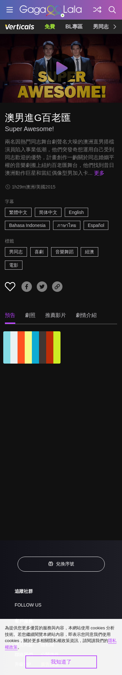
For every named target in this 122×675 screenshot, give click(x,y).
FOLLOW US (28, 605)
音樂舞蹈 (64, 251)
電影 (13, 265)
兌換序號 (61, 563)
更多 (99, 173)
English (76, 212)
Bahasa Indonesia (27, 225)
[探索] (97, 10)
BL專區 (74, 26)
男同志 (101, 26)
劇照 (30, 315)
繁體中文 (18, 212)
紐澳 (89, 251)
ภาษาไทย (66, 225)
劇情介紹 (86, 315)
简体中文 (48, 212)
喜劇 (39, 251)
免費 (50, 26)
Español (96, 225)
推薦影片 (55, 315)
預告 (10, 315)
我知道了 (61, 662)
